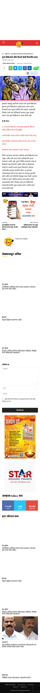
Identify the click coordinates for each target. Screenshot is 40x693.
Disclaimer (30, 685)
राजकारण (5, 642)
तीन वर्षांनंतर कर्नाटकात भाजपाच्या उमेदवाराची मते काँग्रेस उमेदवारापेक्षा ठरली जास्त (19, 646)
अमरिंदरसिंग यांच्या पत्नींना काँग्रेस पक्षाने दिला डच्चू (19, 135)
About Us (15, 687)
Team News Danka (8, 63)
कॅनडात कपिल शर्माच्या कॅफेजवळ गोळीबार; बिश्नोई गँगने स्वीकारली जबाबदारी (19, 352)
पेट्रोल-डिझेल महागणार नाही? (12, 320)
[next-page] (6, 357)
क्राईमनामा (7, 54)
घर (2, 54)
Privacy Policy (21, 685)
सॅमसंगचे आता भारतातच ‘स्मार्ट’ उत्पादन (15, 150)
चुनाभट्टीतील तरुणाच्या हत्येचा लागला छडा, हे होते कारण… (10, 227)
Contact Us (24, 687)
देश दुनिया (5, 284)
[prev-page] (3, 357)
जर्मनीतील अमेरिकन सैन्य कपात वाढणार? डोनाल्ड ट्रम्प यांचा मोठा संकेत (18, 288)
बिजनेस (4, 317)
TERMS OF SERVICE (10, 685)
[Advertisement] (20, 20)
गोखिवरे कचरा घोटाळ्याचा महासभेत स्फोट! (16, 678)
